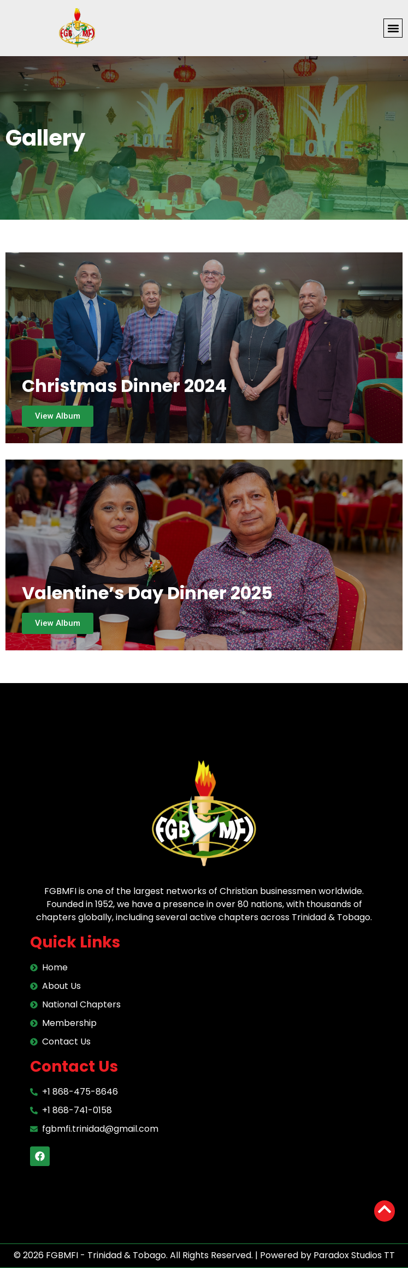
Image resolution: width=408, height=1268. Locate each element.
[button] (393, 28)
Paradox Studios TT (354, 1255)
